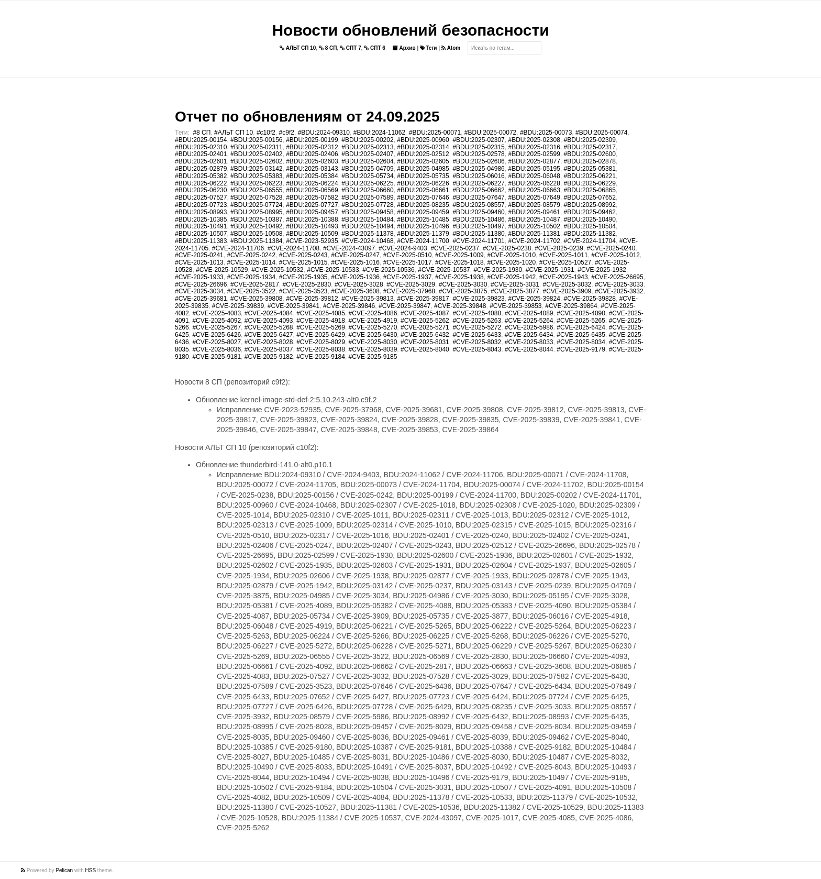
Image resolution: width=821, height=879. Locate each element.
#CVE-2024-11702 (534, 241)
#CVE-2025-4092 (216, 320)
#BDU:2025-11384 (256, 241)
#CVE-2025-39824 (534, 298)
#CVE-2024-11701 (478, 241)
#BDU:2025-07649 (534, 197)
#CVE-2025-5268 (269, 327)
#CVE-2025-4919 (373, 320)
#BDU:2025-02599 (534, 154)
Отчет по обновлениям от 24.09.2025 (307, 116)
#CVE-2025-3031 (515, 284)
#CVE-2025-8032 (476, 342)
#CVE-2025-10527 (565, 262)
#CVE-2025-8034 (581, 342)
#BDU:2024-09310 (324, 132)
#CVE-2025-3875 (463, 291)
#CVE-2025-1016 (355, 262)
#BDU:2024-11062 (379, 132)
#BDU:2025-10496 (423, 226)
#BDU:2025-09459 (423, 212)
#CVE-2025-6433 (476, 334)
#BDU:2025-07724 (256, 204)
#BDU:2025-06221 (590, 176)
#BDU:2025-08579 (534, 204)
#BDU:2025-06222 (201, 183)
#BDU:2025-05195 (534, 168)
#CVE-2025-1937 (407, 277)
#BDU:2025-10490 (590, 219)
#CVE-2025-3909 (567, 291)
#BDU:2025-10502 (534, 226)
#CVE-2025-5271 (425, 327)
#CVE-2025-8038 (320, 349)
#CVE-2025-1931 (550, 269)
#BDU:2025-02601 (201, 161)
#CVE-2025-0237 (454, 248)
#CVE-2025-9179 (581, 349)
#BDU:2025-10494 (367, 226)
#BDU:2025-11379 (423, 233)
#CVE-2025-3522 (251, 291)
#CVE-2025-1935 (303, 277)
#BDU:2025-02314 (423, 147)
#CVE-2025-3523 (303, 291)
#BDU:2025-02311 (256, 147)
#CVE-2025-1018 (459, 262)
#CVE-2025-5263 (476, 320)
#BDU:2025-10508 (256, 233)
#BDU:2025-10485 (423, 219)
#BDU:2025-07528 (256, 197)
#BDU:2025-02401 (201, 154)
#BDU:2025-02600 (590, 154)
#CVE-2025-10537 (444, 269)
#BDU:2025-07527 (201, 197)
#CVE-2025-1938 (459, 277)
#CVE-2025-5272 (476, 327)
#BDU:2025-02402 (256, 154)
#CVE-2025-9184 (320, 356)
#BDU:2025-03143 (312, 168)
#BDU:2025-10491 (201, 226)
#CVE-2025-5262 (425, 320)
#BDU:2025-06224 (312, 183)
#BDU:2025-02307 (478, 140)
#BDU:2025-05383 (256, 176)
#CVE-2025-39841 (293, 306)
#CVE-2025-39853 (515, 306)
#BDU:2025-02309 (590, 140)
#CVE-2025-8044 (529, 349)
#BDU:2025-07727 (312, 204)
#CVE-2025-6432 (425, 334)
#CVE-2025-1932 (602, 269)
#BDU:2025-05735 (423, 176)
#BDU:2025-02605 (423, 161)
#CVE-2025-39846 (349, 306)
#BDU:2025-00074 (601, 132)
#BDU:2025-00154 (201, 140)
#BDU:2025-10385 (201, 219)
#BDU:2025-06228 (534, 183)
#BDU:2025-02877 (534, 161)
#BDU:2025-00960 (423, 140)
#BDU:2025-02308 (534, 140)
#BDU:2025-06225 (367, 183)
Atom (450, 48)
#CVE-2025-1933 (199, 277)
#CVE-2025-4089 (529, 313)
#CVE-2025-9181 (216, 356)
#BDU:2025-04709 (367, 168)
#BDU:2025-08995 (256, 212)
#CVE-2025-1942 (511, 277)
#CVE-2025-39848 (460, 306)
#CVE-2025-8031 (425, 342)
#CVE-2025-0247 (355, 255)
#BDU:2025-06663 (534, 190)
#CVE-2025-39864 (571, 306)
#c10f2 (266, 132)
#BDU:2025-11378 (367, 233)
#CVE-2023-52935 (312, 241)
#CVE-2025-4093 (269, 320)
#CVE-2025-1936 (355, 277)
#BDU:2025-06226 (423, 183)
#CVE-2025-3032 (567, 284)
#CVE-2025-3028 (359, 284)
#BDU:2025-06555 (256, 190)
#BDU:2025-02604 (367, 161)
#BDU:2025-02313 (367, 147)
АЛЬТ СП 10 (298, 48)
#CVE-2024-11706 (238, 248)
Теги (428, 48)
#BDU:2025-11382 (590, 233)
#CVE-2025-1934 (251, 277)
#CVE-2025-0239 (559, 248)
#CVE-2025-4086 (373, 313)
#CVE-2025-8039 (373, 349)
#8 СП (201, 132)
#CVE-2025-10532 (277, 269)
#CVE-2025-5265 (581, 320)
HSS (90, 870)
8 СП (328, 48)
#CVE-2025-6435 (581, 334)
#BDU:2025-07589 (367, 197)
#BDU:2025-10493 (312, 226)
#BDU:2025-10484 (367, 219)
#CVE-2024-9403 (403, 248)
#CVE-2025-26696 (201, 284)
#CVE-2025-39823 (478, 298)
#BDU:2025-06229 (590, 183)
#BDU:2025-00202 (367, 140)
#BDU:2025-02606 (478, 161)
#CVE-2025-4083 (216, 313)
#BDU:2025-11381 (534, 233)
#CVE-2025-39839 (238, 306)
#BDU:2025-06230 (201, 190)
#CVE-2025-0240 (611, 248)
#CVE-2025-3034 (199, 291)
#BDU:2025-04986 (478, 168)
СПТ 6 (374, 48)
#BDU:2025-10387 (256, 219)
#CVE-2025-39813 (367, 298)
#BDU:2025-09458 (367, 212)
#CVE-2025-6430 (373, 334)
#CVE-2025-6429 (320, 334)
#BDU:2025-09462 (590, 212)
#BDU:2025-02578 (478, 154)
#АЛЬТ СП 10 (233, 132)
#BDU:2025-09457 (312, 212)
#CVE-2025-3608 (355, 291)
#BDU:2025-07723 (201, 204)
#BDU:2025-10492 (256, 226)
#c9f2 (286, 132)
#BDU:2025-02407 (367, 154)
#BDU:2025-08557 (478, 204)
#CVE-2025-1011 (563, 255)
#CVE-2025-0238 (507, 248)
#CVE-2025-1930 (497, 269)
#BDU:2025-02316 (534, 147)
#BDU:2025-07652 (590, 197)
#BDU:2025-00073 (546, 132)
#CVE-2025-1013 (199, 262)
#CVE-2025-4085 (320, 313)
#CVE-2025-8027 (216, 342)
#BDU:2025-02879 (201, 168)
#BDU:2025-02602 (256, 161)
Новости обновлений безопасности (410, 30)
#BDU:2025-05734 (367, 176)
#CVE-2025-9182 (269, 356)
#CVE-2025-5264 (529, 320)
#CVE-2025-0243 (303, 255)
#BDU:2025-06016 (478, 176)
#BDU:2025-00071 (435, 132)
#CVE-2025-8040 (425, 349)
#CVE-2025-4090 (581, 313)
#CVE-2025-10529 (222, 269)
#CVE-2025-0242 (251, 255)
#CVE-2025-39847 (404, 306)
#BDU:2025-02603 (312, 161)
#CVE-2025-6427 (269, 334)
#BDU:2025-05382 (201, 176)
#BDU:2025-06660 (367, 190)
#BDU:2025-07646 (423, 197)
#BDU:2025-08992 (590, 204)
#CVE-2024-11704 (590, 241)
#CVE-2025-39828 (590, 298)
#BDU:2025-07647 (478, 197)
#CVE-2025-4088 (476, 313)
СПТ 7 (350, 48)
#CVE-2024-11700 (423, 241)
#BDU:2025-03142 (256, 168)
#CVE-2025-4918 (320, 320)
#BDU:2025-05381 (590, 168)
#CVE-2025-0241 (199, 255)
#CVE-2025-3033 (619, 284)
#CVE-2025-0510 (407, 255)
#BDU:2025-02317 (590, 147)
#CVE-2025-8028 (269, 342)
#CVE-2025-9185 (373, 356)
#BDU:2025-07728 (367, 204)
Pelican (64, 870)
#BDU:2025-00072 (490, 132)
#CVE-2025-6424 (581, 327)
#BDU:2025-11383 (201, 241)
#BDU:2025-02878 (590, 161)
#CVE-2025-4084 (269, 313)
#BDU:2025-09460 (478, 212)
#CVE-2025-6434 (529, 334)
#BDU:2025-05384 (312, 176)
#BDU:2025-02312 (312, 147)
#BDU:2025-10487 (534, 219)
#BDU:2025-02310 (201, 147)
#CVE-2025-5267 (216, 327)
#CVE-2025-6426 (216, 334)
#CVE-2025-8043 (476, 349)
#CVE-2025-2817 (254, 284)
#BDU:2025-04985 (423, 168)
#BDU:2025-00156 (256, 140)
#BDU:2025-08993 (201, 212)
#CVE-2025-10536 (388, 269)
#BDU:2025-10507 (201, 233)
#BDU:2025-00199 (312, 140)
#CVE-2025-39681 (201, 298)
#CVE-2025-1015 (303, 262)
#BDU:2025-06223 (256, 183)
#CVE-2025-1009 (459, 255)
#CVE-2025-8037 (269, 349)
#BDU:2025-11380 (478, 233)
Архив (404, 48)
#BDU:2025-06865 (590, 190)
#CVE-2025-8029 (320, 342)
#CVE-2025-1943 (563, 277)
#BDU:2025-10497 (478, 226)
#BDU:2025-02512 (423, 154)
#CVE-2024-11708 (293, 248)
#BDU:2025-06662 (478, 190)
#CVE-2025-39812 (312, 298)
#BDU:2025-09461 (534, 212)
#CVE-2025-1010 (511, 255)
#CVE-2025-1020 (511, 262)
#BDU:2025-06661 (423, 190)
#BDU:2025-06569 (312, 190)
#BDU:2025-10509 (312, 233)
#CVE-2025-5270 (373, 327)
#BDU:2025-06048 (534, 176)
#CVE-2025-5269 (320, 327)
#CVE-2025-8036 (216, 349)
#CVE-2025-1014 (251, 262)
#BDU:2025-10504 (590, 226)
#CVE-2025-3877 (515, 291)
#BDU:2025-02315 (478, 147)
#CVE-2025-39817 (423, 298)
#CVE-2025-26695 (617, 277)
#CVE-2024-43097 (349, 248)
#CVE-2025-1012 (615, 255)
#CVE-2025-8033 (529, 342)
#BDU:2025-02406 (312, 154)
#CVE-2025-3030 (463, 284)
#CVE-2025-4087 (425, 313)
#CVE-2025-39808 (256, 298)
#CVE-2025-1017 (407, 262)
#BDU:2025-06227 (478, 183)
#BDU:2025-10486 (478, 219)
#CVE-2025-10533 (333, 269)
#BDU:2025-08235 (423, 204)
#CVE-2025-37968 (409, 291)
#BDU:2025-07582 (312, 197)
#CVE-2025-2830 (306, 284)
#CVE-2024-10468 (367, 241)
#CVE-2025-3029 (410, 284)
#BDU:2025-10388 (312, 219)
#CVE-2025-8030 (373, 342)
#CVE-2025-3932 (619, 291)
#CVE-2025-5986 (529, 327)
